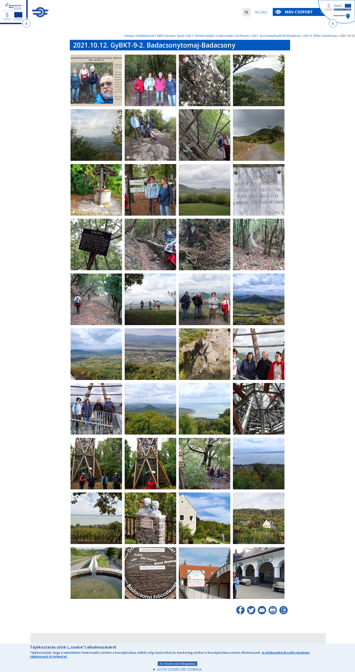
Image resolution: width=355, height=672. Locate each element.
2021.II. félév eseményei (320, 36)
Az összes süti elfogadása (177, 666)
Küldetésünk (145, 36)
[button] (246, 12)
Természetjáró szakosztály (213, 36)
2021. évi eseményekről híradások (276, 36)
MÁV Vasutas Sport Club (174, 36)
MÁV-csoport (300, 12)
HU (257, 12)
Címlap (129, 36)
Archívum (242, 36)
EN (263, 12)
